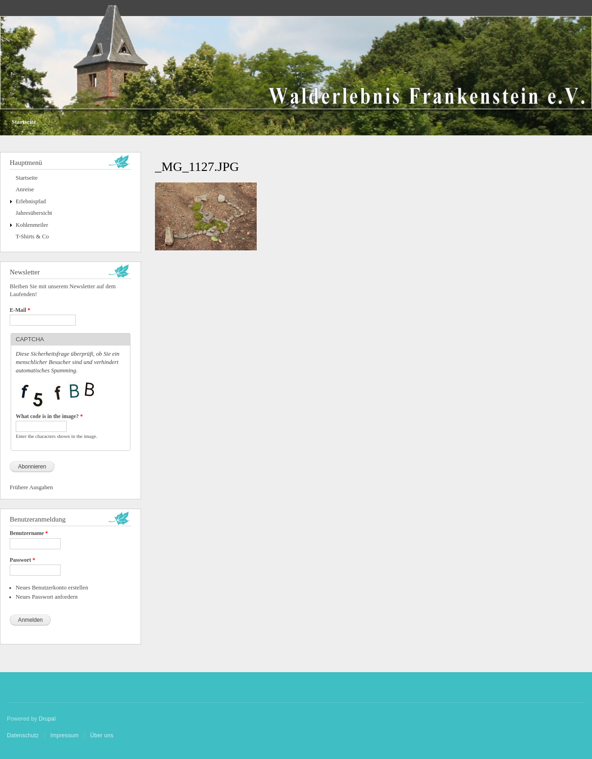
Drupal (47, 719)
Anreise (25, 189)
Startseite (24, 121)
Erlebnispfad (31, 201)
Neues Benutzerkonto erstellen (52, 587)
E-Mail (20, 310)
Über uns (101, 735)
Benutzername (29, 533)
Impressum (64, 735)
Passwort (22, 560)
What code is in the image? (49, 416)
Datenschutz (23, 735)
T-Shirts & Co (32, 236)
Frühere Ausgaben (31, 487)
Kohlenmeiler (32, 225)
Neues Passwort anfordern (47, 597)
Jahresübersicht (34, 213)
